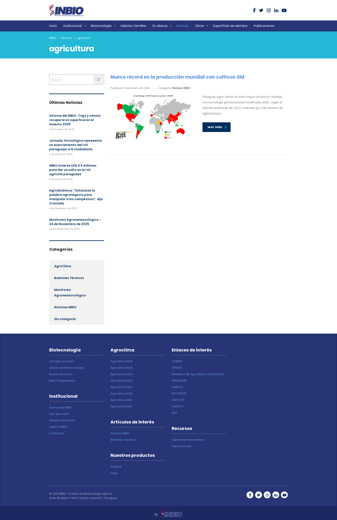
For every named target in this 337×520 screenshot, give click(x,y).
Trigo (114, 473)
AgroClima (62, 266)
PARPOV (177, 387)
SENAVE (177, 368)
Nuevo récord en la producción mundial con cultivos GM (177, 77)
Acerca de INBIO (60, 407)
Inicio (53, 26)
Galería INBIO (58, 427)
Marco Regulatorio (62, 380)
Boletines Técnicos (69, 278)
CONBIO (177, 361)
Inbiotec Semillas (133, 26)
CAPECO (178, 406)
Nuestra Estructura (62, 420)
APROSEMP (179, 380)
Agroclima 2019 (121, 400)
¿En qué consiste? (62, 361)
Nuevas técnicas (60, 374)
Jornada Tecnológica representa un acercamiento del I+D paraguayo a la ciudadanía (75, 144)
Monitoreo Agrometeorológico (70, 293)
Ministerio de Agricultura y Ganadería (198, 374)
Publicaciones (264, 26)
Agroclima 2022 (121, 380)
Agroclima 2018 (121, 406)
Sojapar (116, 466)
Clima (199, 26)
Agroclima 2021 (121, 387)
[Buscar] (98, 79)
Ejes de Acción (59, 414)
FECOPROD (179, 393)
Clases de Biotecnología (66, 368)
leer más (217, 127)
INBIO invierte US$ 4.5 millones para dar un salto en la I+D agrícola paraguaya (73, 169)
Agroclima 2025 (121, 361)
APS (174, 413)
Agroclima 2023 (121, 374)
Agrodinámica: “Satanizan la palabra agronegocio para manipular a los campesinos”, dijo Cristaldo (76, 197)
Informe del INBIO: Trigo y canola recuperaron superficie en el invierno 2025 (74, 120)
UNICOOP (178, 400)
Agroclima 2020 (121, 393)
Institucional (72, 26)
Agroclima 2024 (121, 368)
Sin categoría (65, 319)
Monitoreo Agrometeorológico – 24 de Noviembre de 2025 (75, 222)
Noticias (182, 26)
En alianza (160, 26)
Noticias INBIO (65, 307)
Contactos (56, 433)
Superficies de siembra (230, 26)
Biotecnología (101, 26)
